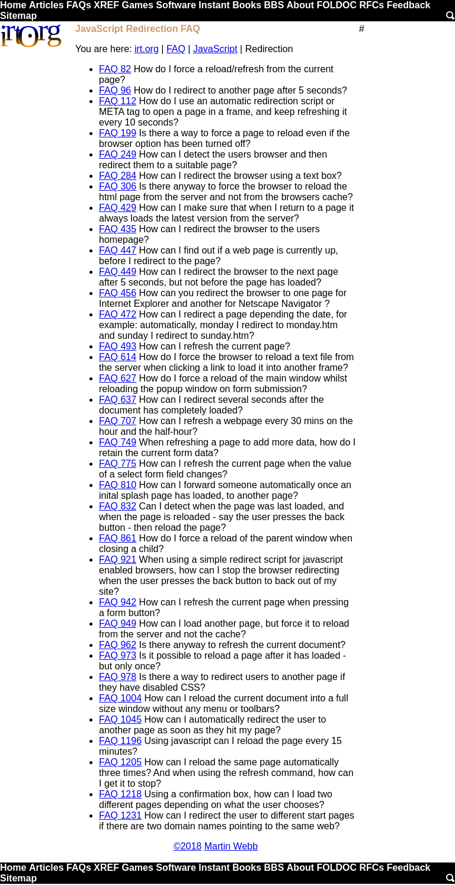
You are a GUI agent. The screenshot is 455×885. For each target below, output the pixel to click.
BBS (274, 5)
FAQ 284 (117, 176)
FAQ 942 (117, 602)
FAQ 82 (115, 69)
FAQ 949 (117, 623)
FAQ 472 (117, 314)
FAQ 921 (117, 559)
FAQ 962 (117, 645)
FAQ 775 (117, 463)
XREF (106, 5)
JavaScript (215, 49)
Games (137, 5)
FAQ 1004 (120, 698)
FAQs (78, 5)
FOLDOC (336, 5)
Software (176, 5)
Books (246, 5)
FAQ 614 (117, 357)
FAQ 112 (117, 101)
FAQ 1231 (120, 815)
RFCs (371, 5)
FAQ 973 (117, 655)
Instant (213, 5)
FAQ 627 (117, 378)
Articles (46, 5)
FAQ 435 (117, 229)
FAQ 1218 (120, 794)
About (300, 5)
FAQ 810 (117, 485)
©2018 (187, 846)
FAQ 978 (117, 677)
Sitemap (18, 16)
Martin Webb (231, 846)
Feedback (409, 5)
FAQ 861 (117, 538)
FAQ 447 (117, 250)
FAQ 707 (117, 421)
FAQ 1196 (120, 741)
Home (13, 5)
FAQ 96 (115, 90)
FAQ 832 (117, 506)
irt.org (146, 49)
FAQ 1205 (120, 762)
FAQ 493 (117, 346)
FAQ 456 (117, 293)
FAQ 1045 (120, 719)
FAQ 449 (117, 272)
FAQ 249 (117, 154)
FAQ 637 (117, 400)
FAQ (175, 49)
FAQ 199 (117, 133)
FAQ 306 (117, 186)
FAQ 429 (117, 208)
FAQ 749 (117, 442)
